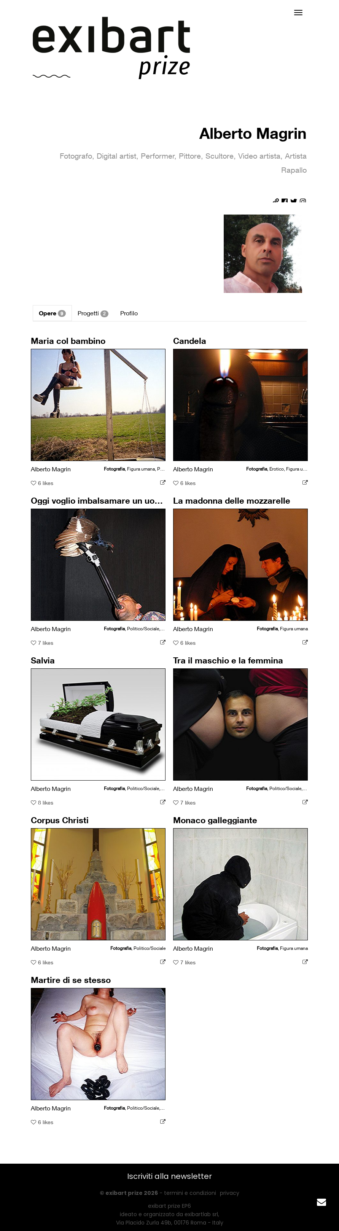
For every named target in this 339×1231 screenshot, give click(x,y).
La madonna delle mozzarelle (231, 503)
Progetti (93, 313)
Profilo (129, 312)
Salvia (44, 663)
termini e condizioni (190, 1193)
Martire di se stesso (71, 983)
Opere (52, 313)
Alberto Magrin (253, 133)
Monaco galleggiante (215, 823)
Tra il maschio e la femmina (228, 663)
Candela (191, 343)
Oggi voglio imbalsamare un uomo (98, 503)
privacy (229, 1193)
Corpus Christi (61, 823)
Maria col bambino (69, 343)
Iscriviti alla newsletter (169, 1176)
